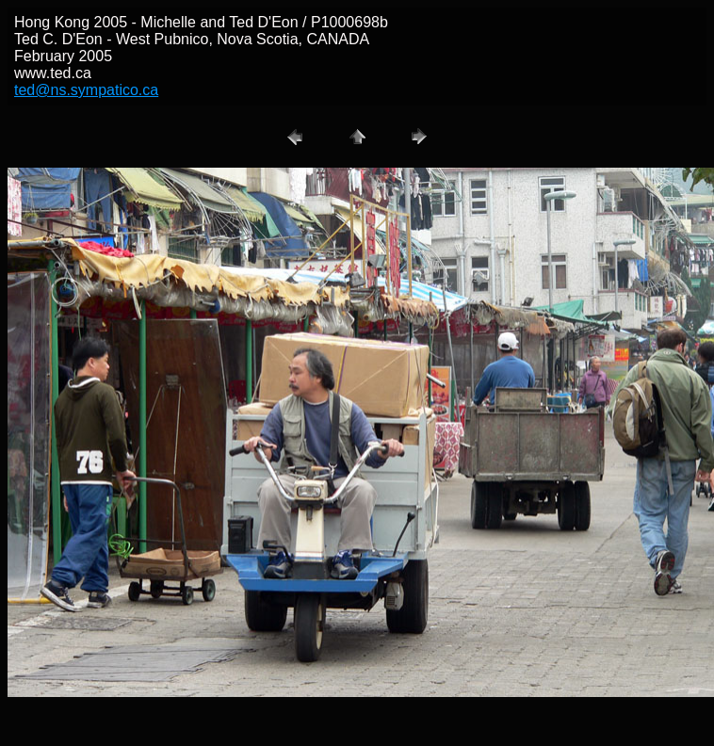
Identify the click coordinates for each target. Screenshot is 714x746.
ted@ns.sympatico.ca (86, 90)
